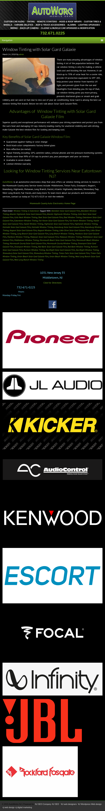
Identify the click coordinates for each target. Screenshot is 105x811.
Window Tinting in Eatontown (26, 211)
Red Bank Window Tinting (78, 246)
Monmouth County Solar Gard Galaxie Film (28, 243)
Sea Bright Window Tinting (87, 250)
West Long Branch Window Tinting (28, 259)
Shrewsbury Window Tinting (46, 253)
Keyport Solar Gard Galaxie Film (23, 230)
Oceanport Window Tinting (25, 246)
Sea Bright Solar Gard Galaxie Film (60, 250)
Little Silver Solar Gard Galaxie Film (74, 230)
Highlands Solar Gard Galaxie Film (59, 224)
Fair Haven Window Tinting (80, 220)
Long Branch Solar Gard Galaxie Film (32, 233)
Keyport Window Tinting (48, 230)
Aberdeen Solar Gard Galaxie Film (65, 211)
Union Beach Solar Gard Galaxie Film (32, 256)
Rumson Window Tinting (34, 250)
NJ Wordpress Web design (90, 804)
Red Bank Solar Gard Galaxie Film (52, 246)
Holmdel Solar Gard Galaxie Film (17, 227)
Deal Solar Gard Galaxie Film (50, 217)
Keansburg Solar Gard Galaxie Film (69, 227)
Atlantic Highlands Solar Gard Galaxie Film (27, 214)
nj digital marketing (23, 807)
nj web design (8, 807)
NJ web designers (69, 804)
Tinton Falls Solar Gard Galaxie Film (74, 253)
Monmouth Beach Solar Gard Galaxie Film (57, 240)
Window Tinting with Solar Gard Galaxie (39, 49)
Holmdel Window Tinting (42, 227)
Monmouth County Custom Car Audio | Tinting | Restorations (52, 11)
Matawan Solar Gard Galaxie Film (44, 237)
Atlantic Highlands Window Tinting (62, 214)
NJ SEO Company (43, 804)
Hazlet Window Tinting (33, 224)
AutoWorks (8, 181)
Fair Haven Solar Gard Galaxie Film (53, 220)
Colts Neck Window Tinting (25, 217)
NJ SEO (56, 804)
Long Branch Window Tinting (61, 233)
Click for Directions (52, 282)
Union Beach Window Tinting (61, 256)
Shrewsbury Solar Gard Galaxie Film (18, 253)
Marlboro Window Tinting (18, 237)
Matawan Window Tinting (70, 237)
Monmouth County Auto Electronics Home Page (52, 203)
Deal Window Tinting (72, 217)
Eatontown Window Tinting (26, 220)
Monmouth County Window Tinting (62, 243)
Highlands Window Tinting (85, 224)
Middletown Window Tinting (26, 240)
